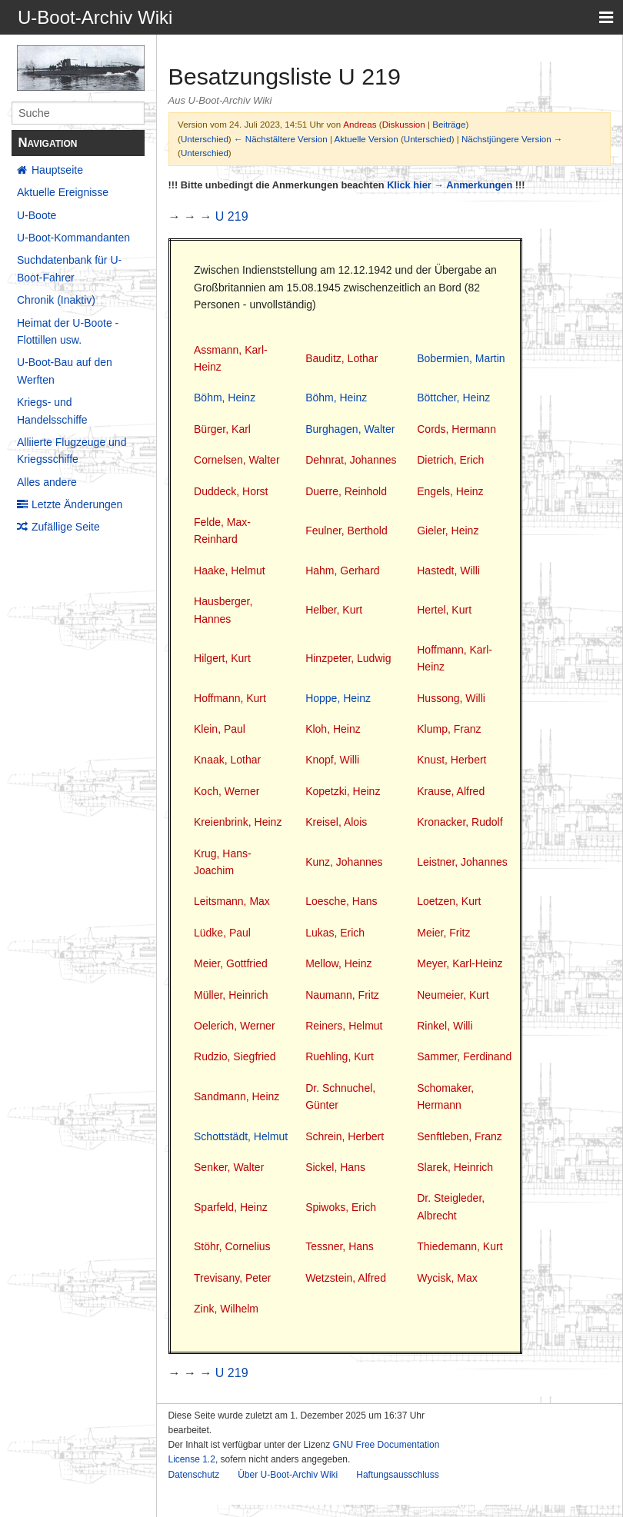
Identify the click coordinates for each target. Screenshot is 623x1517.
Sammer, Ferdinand (464, 1056)
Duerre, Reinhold (346, 491)
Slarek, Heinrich (455, 1167)
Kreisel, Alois (336, 822)
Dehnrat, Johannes (350, 460)
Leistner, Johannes (462, 862)
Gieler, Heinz (447, 530)
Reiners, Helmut (343, 1026)
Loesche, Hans (341, 901)
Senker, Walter (229, 1167)
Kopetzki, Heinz (342, 791)
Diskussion (403, 124)
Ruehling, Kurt (339, 1056)
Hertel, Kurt (444, 610)
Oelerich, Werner (234, 1026)
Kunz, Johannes (343, 862)
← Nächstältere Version (281, 139)
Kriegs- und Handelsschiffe (52, 410)
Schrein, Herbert (344, 1136)
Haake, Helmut (229, 570)
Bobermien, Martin (461, 358)
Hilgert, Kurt (222, 658)
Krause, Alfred (451, 791)
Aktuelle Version (366, 139)
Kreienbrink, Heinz (238, 822)
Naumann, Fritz (342, 995)
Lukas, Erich (335, 933)
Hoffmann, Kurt (230, 698)
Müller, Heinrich (231, 995)
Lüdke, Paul (222, 933)
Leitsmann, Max (232, 901)
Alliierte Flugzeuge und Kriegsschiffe (71, 450)
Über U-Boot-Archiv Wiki (288, 1474)
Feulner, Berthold (346, 530)
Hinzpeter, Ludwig (348, 658)
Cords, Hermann (456, 429)
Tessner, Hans (339, 1246)
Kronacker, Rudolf (459, 822)
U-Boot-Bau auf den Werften (64, 370)
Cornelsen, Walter (237, 460)
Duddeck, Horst (231, 491)
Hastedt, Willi (448, 570)
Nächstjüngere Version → (511, 139)
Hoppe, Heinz (338, 698)
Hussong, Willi (451, 698)
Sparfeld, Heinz (231, 1207)
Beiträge (448, 124)
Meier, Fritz (443, 933)
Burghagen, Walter (350, 429)
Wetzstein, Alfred (345, 1278)
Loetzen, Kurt (449, 901)
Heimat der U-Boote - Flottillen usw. (67, 331)
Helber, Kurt (333, 610)
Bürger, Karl (222, 429)
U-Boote (36, 215)
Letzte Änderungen (77, 504)
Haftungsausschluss (397, 1474)
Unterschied (204, 139)
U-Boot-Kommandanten (73, 237)
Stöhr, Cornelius (232, 1246)
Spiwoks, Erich (340, 1207)
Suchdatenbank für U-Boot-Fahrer (69, 268)
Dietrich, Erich (450, 460)
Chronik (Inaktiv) (56, 300)
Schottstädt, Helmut (241, 1136)
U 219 (231, 216)
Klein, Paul (219, 729)
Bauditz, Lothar (341, 358)
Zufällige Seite (66, 527)
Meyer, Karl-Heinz (459, 963)
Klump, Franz (449, 729)
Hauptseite (57, 170)
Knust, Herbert (451, 760)
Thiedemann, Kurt (459, 1246)
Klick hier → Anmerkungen (449, 185)
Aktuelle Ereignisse (62, 192)
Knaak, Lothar (227, 760)
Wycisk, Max (447, 1278)
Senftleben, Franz (459, 1136)
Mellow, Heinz (338, 963)
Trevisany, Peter (232, 1278)
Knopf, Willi (332, 760)
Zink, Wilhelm (226, 1308)
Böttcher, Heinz (453, 397)
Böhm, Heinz (224, 397)
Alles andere (47, 482)
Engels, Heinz (450, 491)
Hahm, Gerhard (342, 570)
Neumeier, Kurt (452, 995)
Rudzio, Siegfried (235, 1056)
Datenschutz (194, 1474)
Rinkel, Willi (444, 1026)
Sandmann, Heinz (236, 1096)
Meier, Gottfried (231, 963)
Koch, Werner (226, 791)
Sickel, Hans (335, 1167)
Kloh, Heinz (333, 729)
